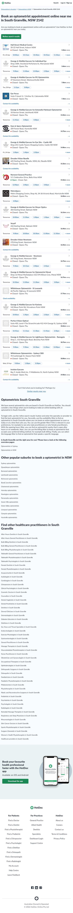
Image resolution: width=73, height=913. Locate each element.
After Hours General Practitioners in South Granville (19, 538)
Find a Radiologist (14, 861)
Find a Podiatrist (13, 834)
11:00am (26, 71)
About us (59, 820)
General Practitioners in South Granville (15, 642)
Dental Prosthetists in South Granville (14, 604)
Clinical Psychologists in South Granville (15, 588)
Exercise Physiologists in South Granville (15, 635)
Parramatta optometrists (9, 498)
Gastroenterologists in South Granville (14, 638)
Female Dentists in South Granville (13, 565)
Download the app (15, 781)
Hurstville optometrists (9, 517)
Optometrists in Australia (8, 9)
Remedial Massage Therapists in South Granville (17, 712)
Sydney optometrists (8, 463)
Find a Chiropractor (13, 839)
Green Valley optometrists (10, 506)
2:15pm (16, 87)
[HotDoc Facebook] (32, 887)
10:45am (46, 55)
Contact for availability (36, 104)
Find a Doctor (13, 820)
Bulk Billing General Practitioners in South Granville (19, 546)
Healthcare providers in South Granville (15, 739)
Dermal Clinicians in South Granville (13, 611)
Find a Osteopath (14, 852)
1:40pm (26, 152)
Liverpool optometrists (9, 510)
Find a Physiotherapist (14, 829)
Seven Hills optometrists (9, 502)
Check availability (36, 298)
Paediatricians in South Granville (12, 677)
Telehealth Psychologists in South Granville (16, 561)
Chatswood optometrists (9, 486)
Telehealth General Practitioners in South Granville (18, 554)
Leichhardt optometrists (9, 475)
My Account (14, 866)
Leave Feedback (14, 875)
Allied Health (36, 825)
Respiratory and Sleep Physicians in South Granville (19, 716)
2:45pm (46, 266)
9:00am (15, 71)
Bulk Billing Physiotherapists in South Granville (17, 550)
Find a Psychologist (13, 843)
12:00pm (36, 71)
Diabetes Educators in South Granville (14, 619)
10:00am (16, 55)
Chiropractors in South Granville (12, 584)
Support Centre (36, 843)
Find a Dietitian (14, 848)
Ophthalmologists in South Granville (13, 665)
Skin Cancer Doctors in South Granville (14, 723)
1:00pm (16, 152)
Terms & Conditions (59, 834)
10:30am (36, 55)
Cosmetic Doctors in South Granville (14, 592)
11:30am (57, 55)
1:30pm (46, 217)
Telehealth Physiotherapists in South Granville (17, 557)
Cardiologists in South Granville (12, 581)
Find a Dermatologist (13, 857)
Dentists (36, 829)
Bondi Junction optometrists (11, 483)
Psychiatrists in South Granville (12, 700)
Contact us (59, 829)
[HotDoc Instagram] (41, 887)
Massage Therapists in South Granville (14, 646)
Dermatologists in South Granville (13, 615)
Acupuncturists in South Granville (13, 573)
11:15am (26, 331)
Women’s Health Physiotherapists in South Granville (19, 735)
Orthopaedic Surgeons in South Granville (15, 669)
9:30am (15, 266)
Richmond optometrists (9, 479)
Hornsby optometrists (8, 490)
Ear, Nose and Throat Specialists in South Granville (18, 627)
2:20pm (36, 152)
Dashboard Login (36, 839)
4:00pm (36, 120)
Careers (59, 825)
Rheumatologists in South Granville (13, 719)
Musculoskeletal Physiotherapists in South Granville (19, 650)
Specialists (36, 834)
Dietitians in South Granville (11, 623)
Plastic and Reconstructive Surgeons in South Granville (20, 692)
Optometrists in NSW (24, 9)
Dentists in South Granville (10, 608)
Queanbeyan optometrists (10, 467)
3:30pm (37, 363)
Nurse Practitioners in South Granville (14, 654)
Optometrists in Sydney (9, 446)
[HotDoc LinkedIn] (36, 887)
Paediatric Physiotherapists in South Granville (17, 681)
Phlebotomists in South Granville (12, 685)
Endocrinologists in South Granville (13, 631)
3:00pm (56, 71)
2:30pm (46, 71)
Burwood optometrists (9, 471)
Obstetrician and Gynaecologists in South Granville (18, 658)
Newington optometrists (9, 494)
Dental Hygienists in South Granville (13, 600)
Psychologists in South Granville (12, 704)
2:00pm (26, 185)
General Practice (36, 820)
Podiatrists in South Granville (11, 696)
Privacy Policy (59, 839)
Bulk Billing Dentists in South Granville (14, 542)
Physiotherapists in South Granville (13, 689)
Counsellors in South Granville (11, 596)
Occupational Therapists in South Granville (16, 662)
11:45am (16, 120)
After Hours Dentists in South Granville (15, 534)
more (67, 55)
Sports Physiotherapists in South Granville (15, 727)
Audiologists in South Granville (11, 577)
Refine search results (11, 36)
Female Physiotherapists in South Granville (16, 569)
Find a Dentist (13, 825)
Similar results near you (36, 391)
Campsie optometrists (8, 513)
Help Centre (14, 870)
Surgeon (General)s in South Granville (14, 731)
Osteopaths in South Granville (11, 673)
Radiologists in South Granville (11, 708)
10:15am (26, 55)
